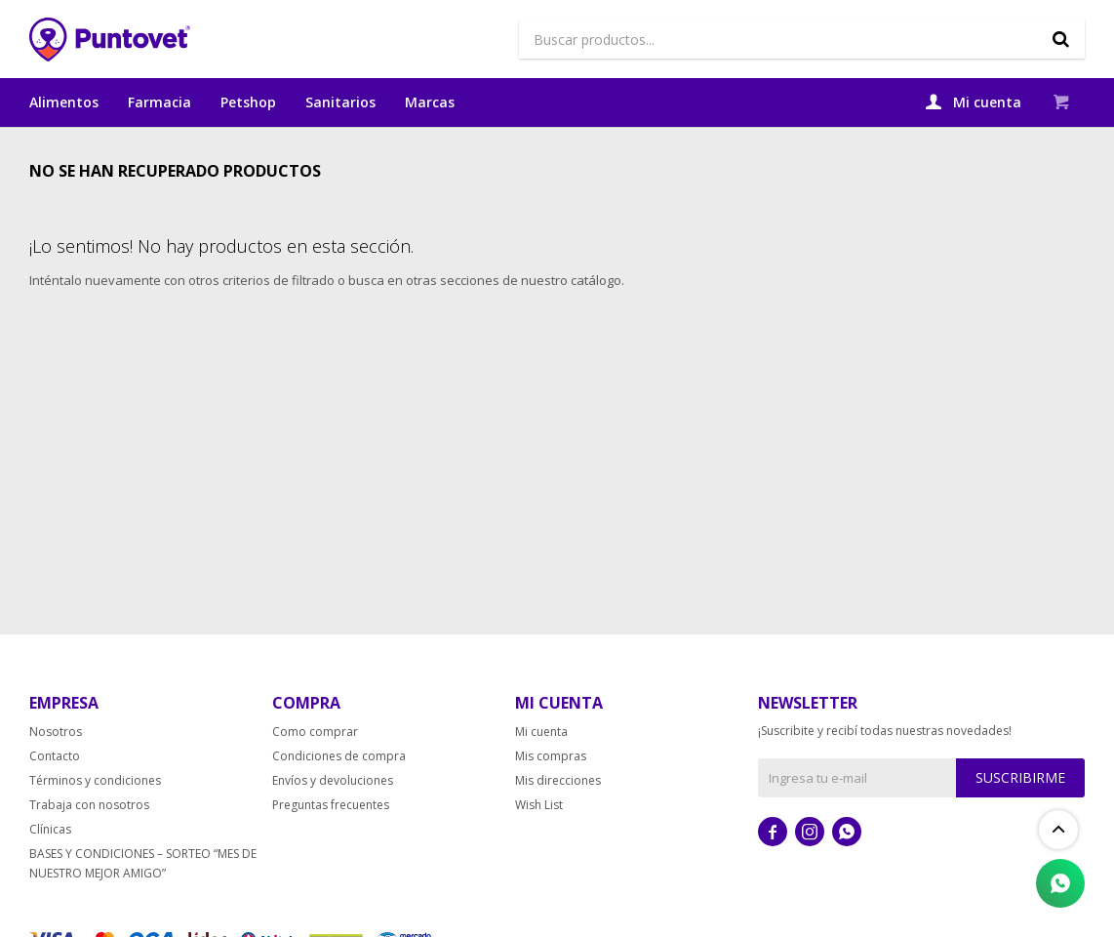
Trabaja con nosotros (89, 848)
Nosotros (55, 775)
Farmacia (159, 102)
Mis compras (550, 800)
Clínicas (50, 873)
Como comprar (315, 775)
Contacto (54, 800)
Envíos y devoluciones (332, 824)
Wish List (539, 848)
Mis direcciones (558, 824)
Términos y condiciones (95, 824)
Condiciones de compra (339, 800)
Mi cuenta (541, 775)
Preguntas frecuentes (330, 848)
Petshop (248, 102)
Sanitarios (340, 102)
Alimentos (64, 102)
